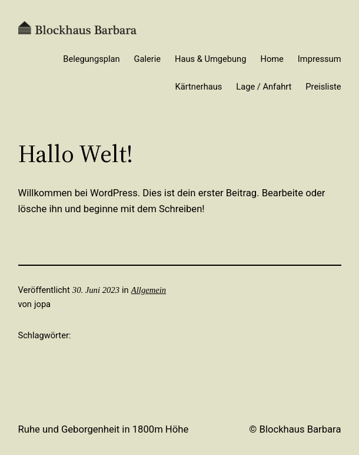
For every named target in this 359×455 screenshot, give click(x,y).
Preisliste (323, 86)
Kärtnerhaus (198, 86)
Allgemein (148, 290)
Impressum (319, 59)
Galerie (147, 59)
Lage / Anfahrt (263, 86)
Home (271, 59)
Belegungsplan (91, 59)
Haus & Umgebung (210, 59)
